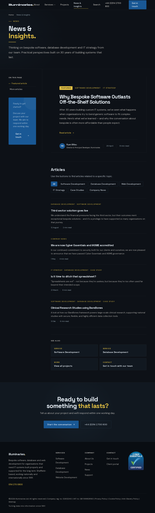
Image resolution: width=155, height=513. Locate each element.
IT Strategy (59, 190)
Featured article (19, 83)
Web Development (131, 184)
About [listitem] (37, 4)
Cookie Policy (115, 499)
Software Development (73, 184)
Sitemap (12, 502)
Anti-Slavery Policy (130, 499)
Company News (98, 190)
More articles (16, 89)
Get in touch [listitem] (135, 5)
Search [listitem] (96, 4)
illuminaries (21, 4)
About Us (89, 458)
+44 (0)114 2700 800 (96, 424)
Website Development (66, 477)
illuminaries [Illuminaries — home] (17, 454)
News (87, 469)
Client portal (113, 464)
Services (50, 4)
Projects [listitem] (64, 4)
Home (11, 15)
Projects (89, 464)
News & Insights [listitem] (78, 5)
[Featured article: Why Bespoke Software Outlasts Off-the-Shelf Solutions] (98, 114)
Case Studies (77, 190)
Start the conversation (61, 424)
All (54, 184)
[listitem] (98, 216)
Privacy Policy (101, 499)
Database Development (103, 184)
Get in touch (22, 135)
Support (89, 475)
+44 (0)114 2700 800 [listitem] (113, 5)
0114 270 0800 (16, 484)
